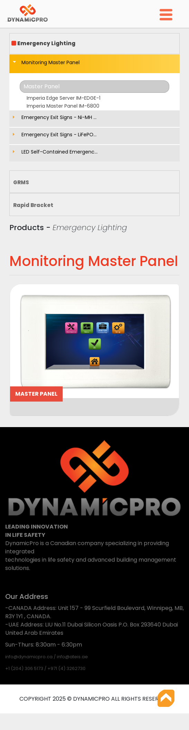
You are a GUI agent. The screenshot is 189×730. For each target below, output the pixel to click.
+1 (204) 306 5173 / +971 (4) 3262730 (45, 668)
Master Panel (42, 86)
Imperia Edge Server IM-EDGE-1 (63, 98)
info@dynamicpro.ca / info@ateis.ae (46, 656)
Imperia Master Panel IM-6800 (63, 105)
